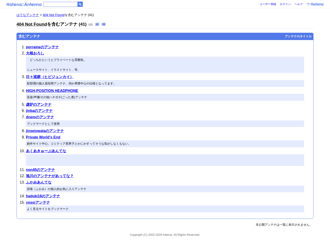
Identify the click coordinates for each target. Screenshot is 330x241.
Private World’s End (43, 137)
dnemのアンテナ (40, 117)
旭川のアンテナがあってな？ (50, 176)
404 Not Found (53, 15)
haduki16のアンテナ (43, 196)
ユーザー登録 (268, 4)
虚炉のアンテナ (39, 104)
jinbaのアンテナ (39, 111)
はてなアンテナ (27, 15)
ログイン (285, 4)
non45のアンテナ (40, 170)
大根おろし (35, 53)
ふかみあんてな (39, 182)
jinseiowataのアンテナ (45, 131)
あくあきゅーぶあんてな (46, 151)
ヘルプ (298, 4)
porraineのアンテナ (42, 47)
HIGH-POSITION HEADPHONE (52, 91)
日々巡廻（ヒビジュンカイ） (50, 77)
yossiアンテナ (38, 202)
